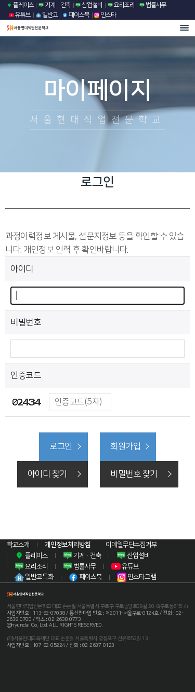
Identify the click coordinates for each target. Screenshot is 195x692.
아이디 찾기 (47, 474)
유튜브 (20, 14)
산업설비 (88, 5)
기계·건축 (54, 5)
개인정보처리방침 (67, 544)
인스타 (105, 14)
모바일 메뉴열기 (184, 28)
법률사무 (152, 5)
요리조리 (121, 5)
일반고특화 (34, 577)
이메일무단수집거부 (131, 544)
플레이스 (20, 5)
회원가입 (125, 446)
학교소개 (18, 544)
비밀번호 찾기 (134, 474)
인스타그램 (136, 577)
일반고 (47, 14)
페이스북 (75, 14)
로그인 (60, 446)
